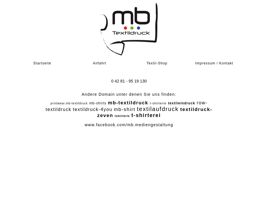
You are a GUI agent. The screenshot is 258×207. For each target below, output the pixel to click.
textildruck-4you (92, 109)
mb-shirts (97, 103)
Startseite (42, 63)
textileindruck (181, 103)
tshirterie (122, 116)
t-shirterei (146, 115)
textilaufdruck (158, 109)
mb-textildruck (128, 103)
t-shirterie (158, 103)
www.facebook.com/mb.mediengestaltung (129, 124)
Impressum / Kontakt (214, 63)
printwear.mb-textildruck (69, 103)
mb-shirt (124, 109)
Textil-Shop (156, 63)
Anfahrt (99, 63)
